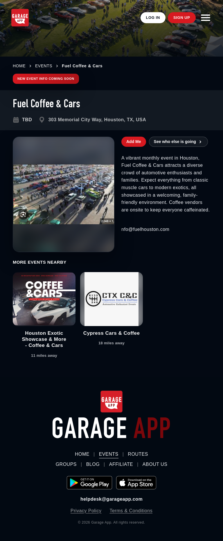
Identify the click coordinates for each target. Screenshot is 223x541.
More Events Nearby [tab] (39, 262)
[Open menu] (205, 17)
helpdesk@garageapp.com (111, 499)
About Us (155, 464)
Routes (138, 454)
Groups (66, 464)
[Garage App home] (111, 401)
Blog (93, 464)
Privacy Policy (86, 510)
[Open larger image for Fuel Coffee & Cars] (63, 194)
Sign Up (181, 17)
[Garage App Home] (20, 18)
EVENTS (43, 66)
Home (82, 454)
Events (108, 454)
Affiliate (121, 464)
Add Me (133, 141)
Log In (153, 17)
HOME (19, 66)
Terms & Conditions (130, 510)
